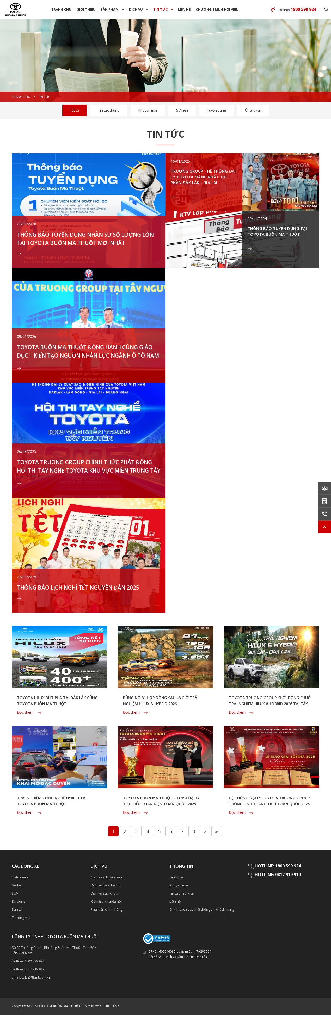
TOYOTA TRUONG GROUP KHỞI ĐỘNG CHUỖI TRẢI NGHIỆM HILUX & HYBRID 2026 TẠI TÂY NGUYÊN (271, 703)
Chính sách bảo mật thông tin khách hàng (201, 909)
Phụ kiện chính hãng (106, 909)
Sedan (17, 885)
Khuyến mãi (147, 110)
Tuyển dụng (216, 110)
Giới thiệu (86, 9)
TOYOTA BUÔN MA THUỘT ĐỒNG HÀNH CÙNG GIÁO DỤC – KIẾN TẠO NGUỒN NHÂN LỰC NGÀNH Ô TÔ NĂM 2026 (87, 357)
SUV (15, 893)
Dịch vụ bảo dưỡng (105, 885)
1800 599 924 (34, 960)
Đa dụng (18, 901)
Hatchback (20, 877)
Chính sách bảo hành (107, 877)
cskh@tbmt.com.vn (36, 977)
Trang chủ (61, 9)
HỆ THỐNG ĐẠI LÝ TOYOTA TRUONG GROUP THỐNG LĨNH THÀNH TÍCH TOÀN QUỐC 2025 (270, 804)
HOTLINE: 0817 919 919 (278, 874)
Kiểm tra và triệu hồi (106, 901)
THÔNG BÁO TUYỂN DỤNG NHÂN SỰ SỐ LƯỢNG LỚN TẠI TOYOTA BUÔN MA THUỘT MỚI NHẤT (82, 242)
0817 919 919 (34, 969)
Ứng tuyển (253, 110)
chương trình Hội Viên (217, 9)
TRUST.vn (111, 1006)
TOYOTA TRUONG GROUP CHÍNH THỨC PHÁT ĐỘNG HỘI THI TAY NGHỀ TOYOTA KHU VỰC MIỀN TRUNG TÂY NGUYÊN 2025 (84, 471)
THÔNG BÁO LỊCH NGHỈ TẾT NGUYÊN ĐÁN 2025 (88, 586)
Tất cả (74, 110)
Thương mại (21, 917)
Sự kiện (182, 110)
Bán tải (17, 909)
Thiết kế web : (93, 1006)
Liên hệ (184, 9)
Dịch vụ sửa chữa (104, 893)
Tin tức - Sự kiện (181, 893)
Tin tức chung (108, 110)
